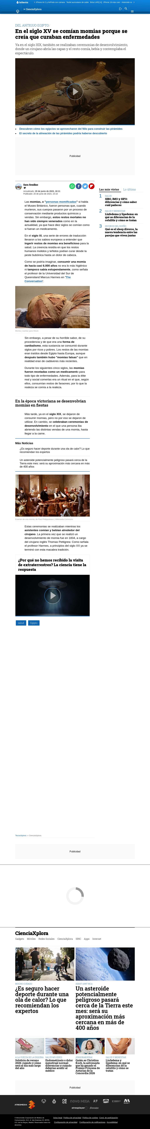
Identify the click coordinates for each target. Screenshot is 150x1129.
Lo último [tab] (129, 189)
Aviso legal (57, 1118)
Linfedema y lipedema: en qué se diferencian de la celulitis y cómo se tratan (121, 217)
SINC (83, 17)
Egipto (33, 622)
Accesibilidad (112, 1122)
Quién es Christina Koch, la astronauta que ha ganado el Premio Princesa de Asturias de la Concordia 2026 (88, 1067)
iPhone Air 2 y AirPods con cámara (50, 2)
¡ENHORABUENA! (84, 1057)
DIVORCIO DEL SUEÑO (115, 226)
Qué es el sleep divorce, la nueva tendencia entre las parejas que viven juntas (121, 232)
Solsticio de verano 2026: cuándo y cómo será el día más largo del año (28, 1064)
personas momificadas (61, 201)
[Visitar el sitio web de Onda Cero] (105, 1101)
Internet (101, 17)
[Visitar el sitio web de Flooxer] (94, 1108)
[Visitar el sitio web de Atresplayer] (80, 1108)
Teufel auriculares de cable (77, 2)
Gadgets (21, 17)
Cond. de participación (108, 1118)
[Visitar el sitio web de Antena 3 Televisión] (44, 1101)
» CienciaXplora (34, 835)
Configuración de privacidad (65, 1122)
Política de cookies (90, 1118)
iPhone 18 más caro (111, 2)
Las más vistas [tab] (109, 189)
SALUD (108, 196)
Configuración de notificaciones (92, 1122)
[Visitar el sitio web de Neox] (64, 1101)
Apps (90, 17)
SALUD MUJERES (53, 1057)
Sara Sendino (30, 184)
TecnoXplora (20, 835)
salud (21, 622)
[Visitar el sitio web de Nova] (75, 1101)
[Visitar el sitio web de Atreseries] (95, 1101)
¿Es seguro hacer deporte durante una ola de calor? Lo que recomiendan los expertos (42, 1000)
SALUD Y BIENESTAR (115, 211)
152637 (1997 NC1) (84, 983)
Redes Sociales (50, 17)
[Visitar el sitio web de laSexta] (54, 1101)
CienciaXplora (70, 17)
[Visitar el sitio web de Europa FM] (115, 1101)
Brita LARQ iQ (96, 2)
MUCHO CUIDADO (23, 983)
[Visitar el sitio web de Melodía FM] (126, 1101)
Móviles (33, 17)
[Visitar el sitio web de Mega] (85, 1101)
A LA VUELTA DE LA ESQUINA (29, 1057)
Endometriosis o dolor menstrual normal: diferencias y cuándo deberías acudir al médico (59, 1065)
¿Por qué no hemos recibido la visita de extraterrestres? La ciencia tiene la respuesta (52, 565)
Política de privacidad (72, 1118)
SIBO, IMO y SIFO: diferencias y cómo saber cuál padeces (121, 202)
